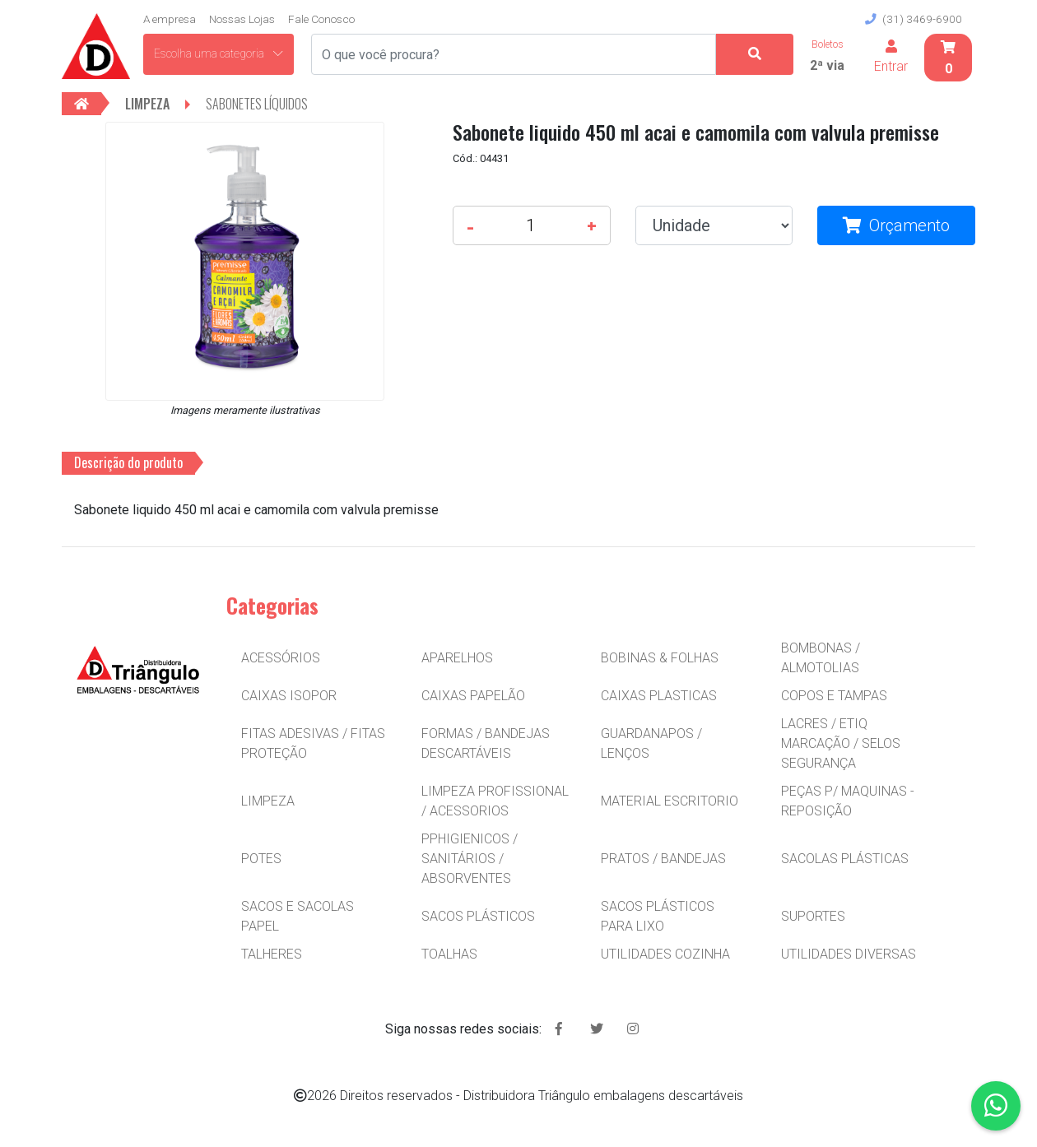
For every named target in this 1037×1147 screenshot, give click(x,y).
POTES (261, 858)
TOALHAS (449, 954)
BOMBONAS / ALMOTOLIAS (820, 658)
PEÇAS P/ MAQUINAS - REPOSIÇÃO (847, 801)
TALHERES (271, 954)
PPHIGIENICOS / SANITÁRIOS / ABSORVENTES (469, 858)
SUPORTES (813, 916)
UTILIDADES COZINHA (665, 954)
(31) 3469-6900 (913, 19)
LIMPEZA (268, 801)
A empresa (169, 19)
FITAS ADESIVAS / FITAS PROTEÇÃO (313, 743)
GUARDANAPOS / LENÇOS (651, 743)
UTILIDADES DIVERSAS (848, 954)
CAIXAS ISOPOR (289, 696)
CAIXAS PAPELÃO (473, 696)
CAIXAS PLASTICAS (659, 696)
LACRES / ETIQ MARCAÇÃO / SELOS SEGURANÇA (840, 743)
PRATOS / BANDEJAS (663, 858)
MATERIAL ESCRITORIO (669, 801)
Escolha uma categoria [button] (218, 53)
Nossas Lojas (242, 19)
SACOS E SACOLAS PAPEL (297, 916)
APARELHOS (457, 658)
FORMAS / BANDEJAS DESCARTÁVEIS (485, 743)
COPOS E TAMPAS (834, 696)
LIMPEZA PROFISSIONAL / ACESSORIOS (495, 801)
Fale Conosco (321, 19)
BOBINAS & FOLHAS (659, 658)
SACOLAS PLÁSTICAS (845, 858)
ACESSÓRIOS (280, 658)
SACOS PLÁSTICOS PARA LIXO (657, 916)
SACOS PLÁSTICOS (478, 916)
